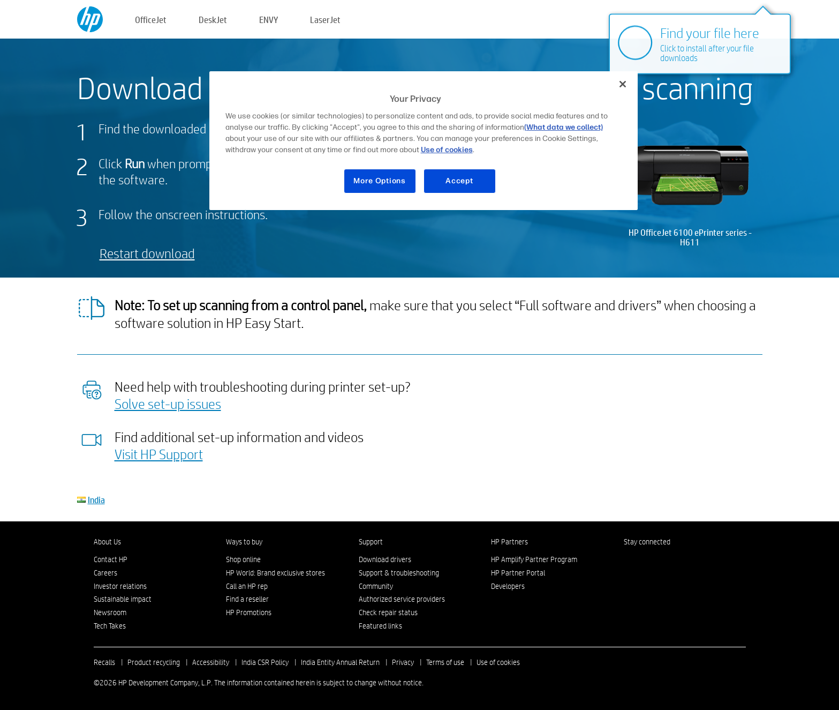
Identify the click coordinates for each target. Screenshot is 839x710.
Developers (508, 586)
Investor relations (120, 586)
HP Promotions (248, 612)
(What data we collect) (563, 127)
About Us (107, 542)
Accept (459, 180)
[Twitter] (664, 562)
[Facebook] (629, 562)
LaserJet (325, 19)
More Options (379, 180)
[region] (423, 140)
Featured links (380, 626)
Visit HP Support (159, 453)
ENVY (268, 19)
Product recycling (153, 662)
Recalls (104, 662)
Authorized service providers (402, 599)
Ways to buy (244, 542)
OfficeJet (151, 19)
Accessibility (210, 662)
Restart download (147, 253)
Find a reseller (247, 599)
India (96, 500)
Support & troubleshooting (399, 573)
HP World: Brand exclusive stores (275, 573)
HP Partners (509, 542)
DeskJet (213, 19)
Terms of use (445, 662)
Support (371, 542)
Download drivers (385, 559)
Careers (105, 573)
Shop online (243, 559)
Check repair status (388, 612)
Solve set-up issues (168, 403)
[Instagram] (646, 562)
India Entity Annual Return (340, 662)
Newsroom (110, 612)
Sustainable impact (123, 599)
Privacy (403, 662)
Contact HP (110, 559)
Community (376, 586)
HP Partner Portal (518, 573)
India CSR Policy (265, 662)
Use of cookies (498, 662)
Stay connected (647, 542)
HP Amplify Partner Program (534, 559)
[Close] (622, 84)
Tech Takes (110, 626)
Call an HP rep (247, 586)
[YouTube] (682, 562)
